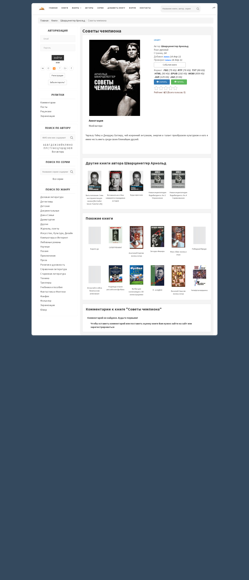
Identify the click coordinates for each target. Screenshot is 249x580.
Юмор (43, 309)
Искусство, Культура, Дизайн (56, 233)
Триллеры (45, 282)
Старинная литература (53, 273)
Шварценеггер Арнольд (72, 20)
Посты (43, 106)
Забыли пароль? (57, 82)
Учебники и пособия (51, 287)
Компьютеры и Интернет (54, 237)
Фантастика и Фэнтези (53, 291)
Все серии (58, 178)
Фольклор (45, 300)
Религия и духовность (52, 264)
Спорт (157, 40)
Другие (44, 224)
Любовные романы (50, 242)
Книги (64, 8)
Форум (132, 8)
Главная (53, 8)
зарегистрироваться (102, 327)
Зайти (58, 57)
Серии (100, 8)
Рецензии (45, 111)
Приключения (48, 255)
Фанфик (44, 296)
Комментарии (48, 102)
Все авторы (58, 151)
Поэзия (44, 251)
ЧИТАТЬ (179, 82)
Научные (45, 246)
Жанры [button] (75, 8)
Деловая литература (51, 197)
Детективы (46, 201)
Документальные (49, 210)
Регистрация (57, 75)
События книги (170, 64)
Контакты (145, 8)
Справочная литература (53, 269)
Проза (43, 260)
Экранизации (47, 115)
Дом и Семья (47, 215)
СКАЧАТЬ (162, 82)
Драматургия (47, 219)
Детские (45, 206)
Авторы (89, 8)
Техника (44, 278)
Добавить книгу (116, 8)
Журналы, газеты (49, 228)
